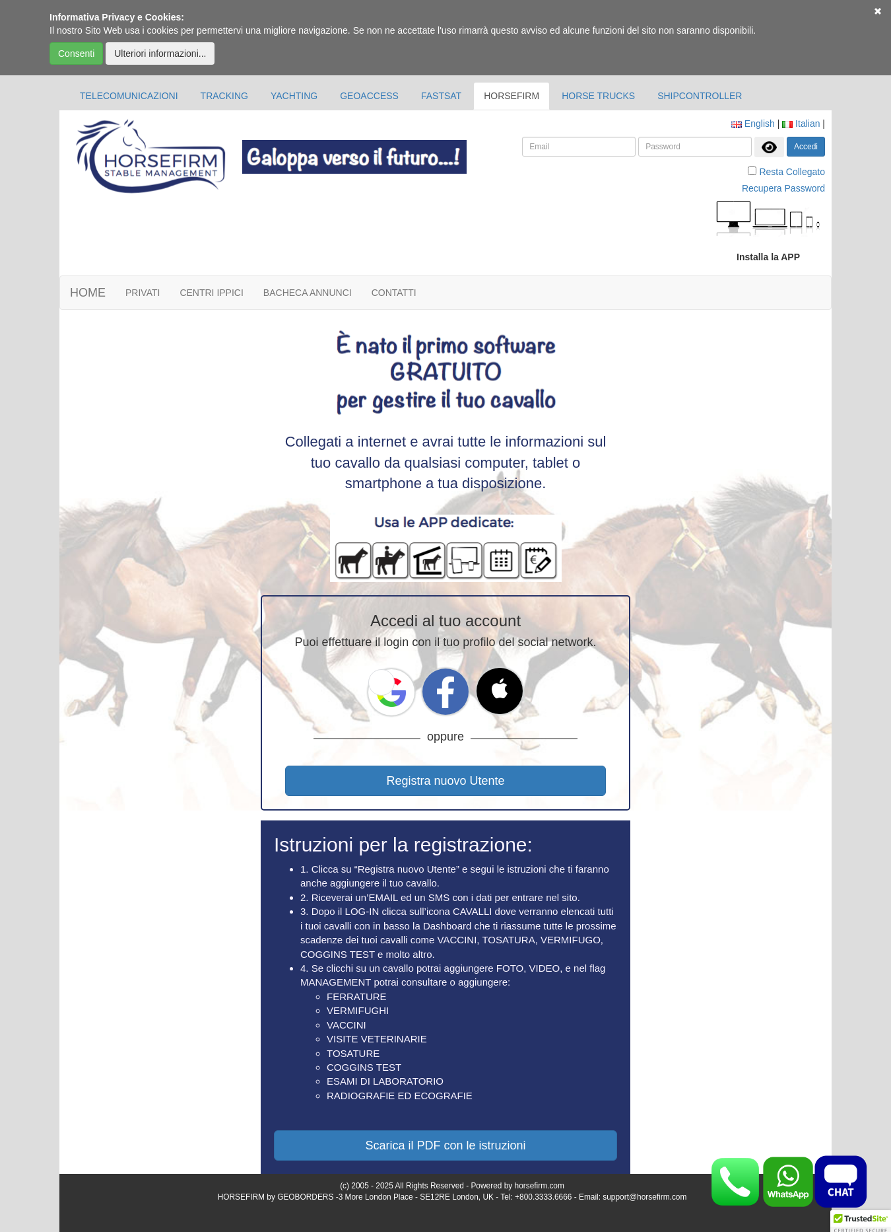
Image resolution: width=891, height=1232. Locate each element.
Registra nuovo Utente (445, 780)
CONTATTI (394, 292)
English (753, 123)
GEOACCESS (369, 96)
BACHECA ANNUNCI (307, 292)
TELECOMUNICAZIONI (129, 96)
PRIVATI (142, 292)
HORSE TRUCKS (598, 96)
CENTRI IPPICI (211, 292)
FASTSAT (441, 96)
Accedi (806, 146)
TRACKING (224, 96)
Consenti (76, 53)
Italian (801, 123)
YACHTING (294, 96)
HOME (88, 292)
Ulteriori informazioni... (160, 53)
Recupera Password (783, 188)
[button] (381, 682)
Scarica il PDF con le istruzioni (445, 1145)
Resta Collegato (792, 171)
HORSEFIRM (511, 96)
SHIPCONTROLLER (699, 96)
